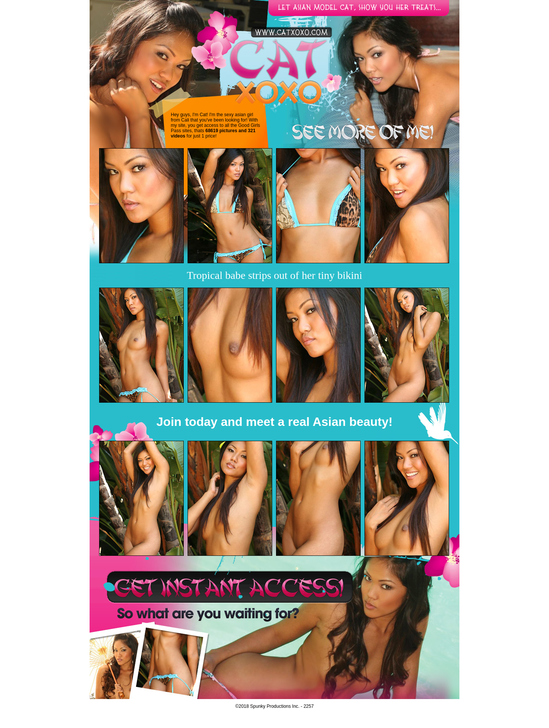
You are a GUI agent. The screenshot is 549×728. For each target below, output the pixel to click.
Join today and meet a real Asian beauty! (274, 422)
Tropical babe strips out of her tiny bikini (274, 275)
